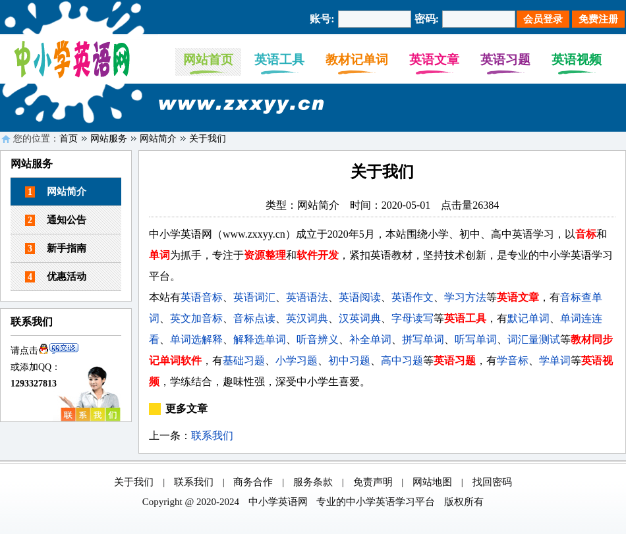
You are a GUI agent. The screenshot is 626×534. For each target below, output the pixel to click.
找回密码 (492, 482)
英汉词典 (307, 318)
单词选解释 (196, 339)
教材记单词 (357, 60)
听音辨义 (318, 339)
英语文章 (434, 60)
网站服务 (108, 139)
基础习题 (244, 360)
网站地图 (432, 482)
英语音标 (202, 297)
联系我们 (212, 435)
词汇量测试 (533, 339)
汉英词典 (360, 318)
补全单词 (370, 339)
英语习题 (505, 60)
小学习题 (296, 360)
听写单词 (476, 339)
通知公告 (55, 220)
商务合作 (253, 482)
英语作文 (412, 297)
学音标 (512, 360)
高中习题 (402, 360)
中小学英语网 (278, 501)
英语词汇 (254, 297)
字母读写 (412, 318)
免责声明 (373, 482)
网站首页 (208, 60)
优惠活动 (55, 276)
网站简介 (158, 139)
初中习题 (349, 360)
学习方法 (465, 297)
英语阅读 (360, 297)
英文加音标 (196, 318)
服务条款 (313, 482)
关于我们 (207, 139)
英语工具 (279, 60)
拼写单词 (423, 339)
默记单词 (528, 318)
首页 (68, 139)
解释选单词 (259, 339)
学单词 (555, 360)
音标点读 (254, 318)
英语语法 (307, 297)
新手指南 (55, 248)
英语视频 (577, 60)
